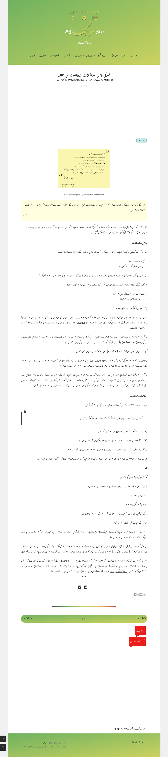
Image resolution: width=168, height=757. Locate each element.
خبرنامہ (32, 56)
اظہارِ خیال (42, 56)
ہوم (83, 618)
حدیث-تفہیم (102, 56)
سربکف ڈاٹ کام (34, 747)
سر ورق (134, 56)
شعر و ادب (67, 56)
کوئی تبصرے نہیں (59, 80)
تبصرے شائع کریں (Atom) (122, 729)
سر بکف (84, 31)
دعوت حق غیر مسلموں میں (93, 80)
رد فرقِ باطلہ (89, 56)
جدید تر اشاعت (27, 618)
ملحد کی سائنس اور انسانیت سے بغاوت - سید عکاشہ (84, 75)
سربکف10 (83, 80)
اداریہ (124, 56)
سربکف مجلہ (46, 743)
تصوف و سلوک (54, 56)
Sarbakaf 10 (73, 80)
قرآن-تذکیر (114, 56)
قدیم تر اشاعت (141, 618)
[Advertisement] (84, 111)
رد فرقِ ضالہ (78, 56)
